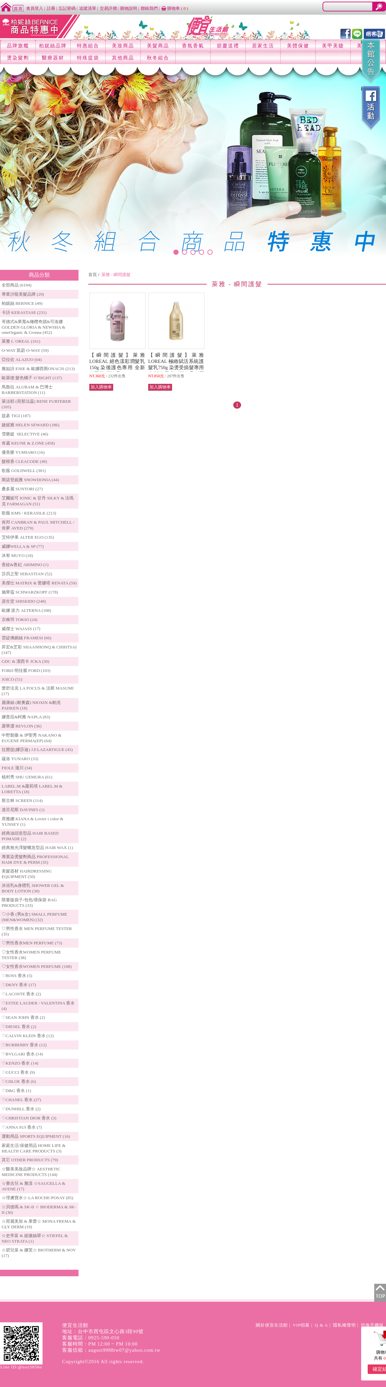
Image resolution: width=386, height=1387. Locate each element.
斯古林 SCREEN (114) (22, 800)
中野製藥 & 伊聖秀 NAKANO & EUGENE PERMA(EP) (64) (31, 738)
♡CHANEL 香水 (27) (21, 1099)
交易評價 (108, 8)
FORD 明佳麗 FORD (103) (26, 670)
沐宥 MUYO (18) (17, 555)
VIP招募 (301, 1325)
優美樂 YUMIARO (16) (23, 452)
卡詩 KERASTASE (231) (24, 312)
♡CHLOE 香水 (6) (19, 1081)
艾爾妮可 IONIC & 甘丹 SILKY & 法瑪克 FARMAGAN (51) (38, 501)
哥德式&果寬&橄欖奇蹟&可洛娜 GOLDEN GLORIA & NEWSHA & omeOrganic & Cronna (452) (33, 327)
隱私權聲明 (344, 1325)
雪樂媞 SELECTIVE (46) (25, 434)
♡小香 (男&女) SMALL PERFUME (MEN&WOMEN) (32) (34, 917)
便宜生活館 (75, 1325)
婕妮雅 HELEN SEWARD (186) (30, 424)
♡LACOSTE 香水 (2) (21, 993)
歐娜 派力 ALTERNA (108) (26, 610)
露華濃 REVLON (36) (22, 726)
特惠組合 (88, 45)
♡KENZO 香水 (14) (20, 1063)
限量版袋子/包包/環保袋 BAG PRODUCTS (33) (29, 902)
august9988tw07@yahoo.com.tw (124, 1350)
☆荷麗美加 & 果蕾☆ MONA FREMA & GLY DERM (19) (39, 1224)
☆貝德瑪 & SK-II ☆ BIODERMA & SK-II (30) (39, 1209)
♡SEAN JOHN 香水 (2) (23, 1017)
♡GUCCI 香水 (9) (18, 1072)
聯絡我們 (149, 8)
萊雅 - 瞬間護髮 (116, 274)
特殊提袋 (88, 57)
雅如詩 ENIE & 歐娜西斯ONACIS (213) (38, 368)
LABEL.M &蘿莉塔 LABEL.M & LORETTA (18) (32, 789)
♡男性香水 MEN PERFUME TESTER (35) (37, 931)
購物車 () (174, 8)
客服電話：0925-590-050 (90, 1337)
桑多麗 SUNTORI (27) (22, 488)
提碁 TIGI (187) (16, 415)
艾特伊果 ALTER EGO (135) (28, 537)
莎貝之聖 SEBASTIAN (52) (27, 573)
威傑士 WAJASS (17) (21, 628)
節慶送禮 (228, 45)
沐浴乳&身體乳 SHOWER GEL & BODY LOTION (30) (33, 888)
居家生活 (263, 45)
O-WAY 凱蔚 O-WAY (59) (25, 350)
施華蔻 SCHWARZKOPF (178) (30, 592)
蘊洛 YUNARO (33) (20, 758)
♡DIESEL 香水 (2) (19, 1026)
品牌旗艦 (18, 45)
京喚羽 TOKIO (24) (19, 619)
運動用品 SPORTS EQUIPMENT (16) (36, 1136)
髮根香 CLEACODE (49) (24, 461)
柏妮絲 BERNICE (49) (22, 303)
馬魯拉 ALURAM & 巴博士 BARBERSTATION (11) (27, 389)
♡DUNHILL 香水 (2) (21, 1108)
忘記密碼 (67, 8)
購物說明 (128, 8)
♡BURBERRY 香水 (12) (24, 1044)
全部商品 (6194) (16, 285)
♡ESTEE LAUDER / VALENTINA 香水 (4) (38, 1006)
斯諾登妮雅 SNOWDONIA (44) (30, 479)
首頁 (92, 274)
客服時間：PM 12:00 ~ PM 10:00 (100, 1343)
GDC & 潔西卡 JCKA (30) (25, 661)
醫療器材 (53, 57)
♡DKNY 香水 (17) (19, 984)
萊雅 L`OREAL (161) (21, 341)
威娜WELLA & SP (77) (23, 546)
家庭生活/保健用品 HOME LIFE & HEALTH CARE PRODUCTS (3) (33, 1148)
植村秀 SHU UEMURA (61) (27, 777)
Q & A (321, 1325)
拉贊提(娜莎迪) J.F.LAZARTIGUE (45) (37, 749)
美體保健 (298, 45)
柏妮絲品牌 (53, 45)
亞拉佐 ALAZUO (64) (22, 359)
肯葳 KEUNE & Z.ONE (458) (28, 443)
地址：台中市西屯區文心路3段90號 (103, 1331)
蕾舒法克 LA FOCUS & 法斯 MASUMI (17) (38, 691)
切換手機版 (372, 1325)
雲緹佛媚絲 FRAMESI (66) (26, 637)
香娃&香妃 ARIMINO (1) (25, 564)
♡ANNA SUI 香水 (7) (22, 1127)
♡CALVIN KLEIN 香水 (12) (28, 1035)
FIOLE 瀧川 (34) (17, 767)
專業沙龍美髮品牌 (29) (23, 294)
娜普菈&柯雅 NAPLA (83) (26, 716)
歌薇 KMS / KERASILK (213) (29, 513)
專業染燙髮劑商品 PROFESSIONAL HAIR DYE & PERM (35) (35, 859)
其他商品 (123, 57)
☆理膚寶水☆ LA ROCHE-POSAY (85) (37, 1197)
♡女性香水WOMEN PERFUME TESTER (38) (31, 955)
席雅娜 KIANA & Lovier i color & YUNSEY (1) (32, 821)
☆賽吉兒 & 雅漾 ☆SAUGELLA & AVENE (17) (33, 1186)
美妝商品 (123, 45)
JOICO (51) (12, 679)
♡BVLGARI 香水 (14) (22, 1054)
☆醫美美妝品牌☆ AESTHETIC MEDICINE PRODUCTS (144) (31, 1172)
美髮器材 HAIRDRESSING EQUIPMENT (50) (27, 874)
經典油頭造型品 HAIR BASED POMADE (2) (30, 836)
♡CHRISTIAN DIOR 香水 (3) (29, 1118)
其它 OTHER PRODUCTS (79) (30, 1159)
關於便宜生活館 (272, 1325)
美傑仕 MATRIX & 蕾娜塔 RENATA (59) (39, 582)
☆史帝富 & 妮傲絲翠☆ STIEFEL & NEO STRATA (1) (35, 1238)
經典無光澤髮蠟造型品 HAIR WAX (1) (37, 847)
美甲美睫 (333, 45)
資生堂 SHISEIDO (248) (24, 601)
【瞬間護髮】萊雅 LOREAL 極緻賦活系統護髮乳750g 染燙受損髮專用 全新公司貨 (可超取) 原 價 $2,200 (181, 367)
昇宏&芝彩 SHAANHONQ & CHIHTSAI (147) (39, 650)
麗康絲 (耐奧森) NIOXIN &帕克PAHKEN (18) (31, 705)
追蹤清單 (87, 8)
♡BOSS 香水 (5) (17, 975)
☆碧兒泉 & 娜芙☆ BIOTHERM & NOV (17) (39, 1253)
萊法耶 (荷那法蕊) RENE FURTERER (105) (36, 404)
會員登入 (34, 8)
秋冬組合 (158, 57)
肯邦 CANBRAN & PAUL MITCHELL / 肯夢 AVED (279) (38, 525)
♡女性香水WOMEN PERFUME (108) (37, 966)
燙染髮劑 (18, 57)
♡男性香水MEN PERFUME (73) (32, 942)
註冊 (51, 8)
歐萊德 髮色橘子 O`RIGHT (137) (32, 377)
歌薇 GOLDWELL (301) (24, 470)
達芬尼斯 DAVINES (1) (23, 809)
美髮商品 (158, 45)
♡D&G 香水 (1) (16, 1090)
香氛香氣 (193, 45)
